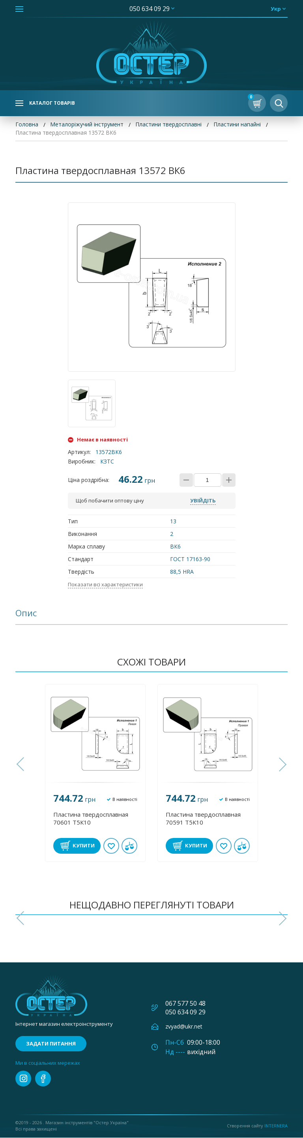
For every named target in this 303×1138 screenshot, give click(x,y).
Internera (276, 1126)
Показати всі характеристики (105, 584)
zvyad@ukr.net (183, 1027)
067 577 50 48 (185, 1003)
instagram (23, 1079)
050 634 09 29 (149, 8)
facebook (43, 1079)
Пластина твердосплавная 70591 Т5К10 (203, 819)
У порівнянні (129, 846)
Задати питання (51, 1043)
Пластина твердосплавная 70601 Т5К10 (90, 819)
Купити (84, 845)
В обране (111, 846)
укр (276, 8)
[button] (21, 765)
